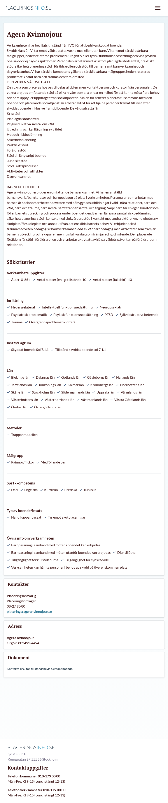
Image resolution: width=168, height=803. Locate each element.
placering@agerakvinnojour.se (29, 611)
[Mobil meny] (157, 7)
